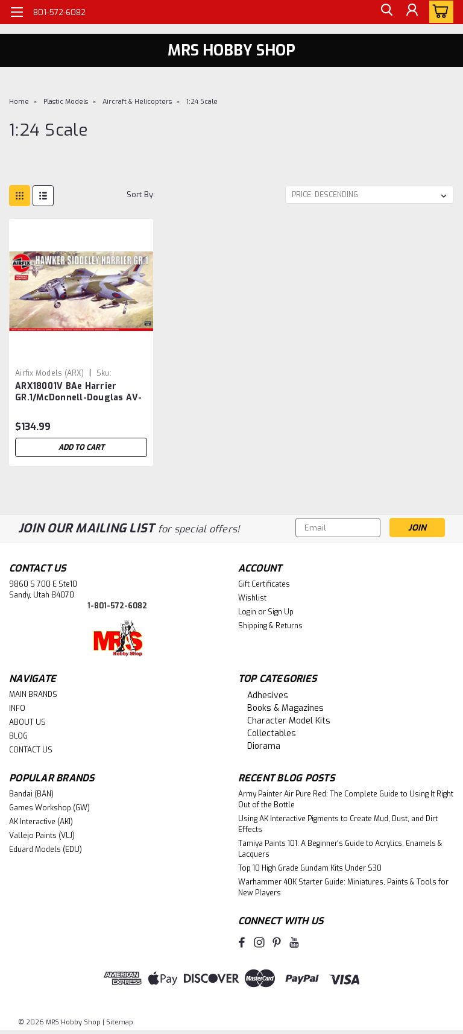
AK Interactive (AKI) (41, 822)
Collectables (271, 733)
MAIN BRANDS (33, 694)
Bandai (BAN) (31, 794)
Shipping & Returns (270, 626)
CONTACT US (30, 750)
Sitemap (119, 1022)
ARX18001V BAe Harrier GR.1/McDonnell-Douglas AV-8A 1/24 (78, 392)
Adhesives (267, 695)
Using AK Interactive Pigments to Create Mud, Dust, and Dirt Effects (338, 824)
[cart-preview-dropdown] (438, 12)
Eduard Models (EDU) (45, 849)
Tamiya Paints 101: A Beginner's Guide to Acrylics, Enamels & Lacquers (340, 849)
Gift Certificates (264, 584)
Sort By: (141, 194)
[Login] (411, 12)
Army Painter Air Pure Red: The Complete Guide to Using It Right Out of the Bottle (345, 799)
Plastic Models (65, 101)
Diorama (263, 746)
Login (247, 612)
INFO (17, 708)
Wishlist (252, 598)
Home (19, 101)
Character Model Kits (288, 721)
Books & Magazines (285, 708)
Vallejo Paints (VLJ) (42, 835)
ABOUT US (27, 722)
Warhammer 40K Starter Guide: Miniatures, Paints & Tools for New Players (343, 887)
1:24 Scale (202, 101)
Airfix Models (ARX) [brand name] (49, 373)
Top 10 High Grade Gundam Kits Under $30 (310, 868)
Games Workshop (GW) (49, 808)
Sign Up (281, 612)
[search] (384, 12)
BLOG (18, 736)
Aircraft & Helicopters (137, 101)
